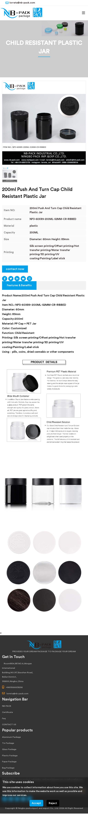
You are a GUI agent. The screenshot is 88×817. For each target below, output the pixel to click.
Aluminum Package (11, 737)
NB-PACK (6, 706)
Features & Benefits (19, 285)
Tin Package (8, 743)
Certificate (7, 712)
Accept (36, 803)
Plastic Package (10, 756)
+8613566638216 (14, 687)
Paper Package (9, 762)
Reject (53, 803)
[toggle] (83, 13)
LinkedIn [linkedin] (17, 278)
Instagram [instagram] (29, 278)
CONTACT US (9, 724)
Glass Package (9, 749)
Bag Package (8, 768)
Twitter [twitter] (10, 278)
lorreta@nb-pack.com (22, 3)
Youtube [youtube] (23, 278)
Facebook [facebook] (4, 278)
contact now (15, 268)
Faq (4, 718)
